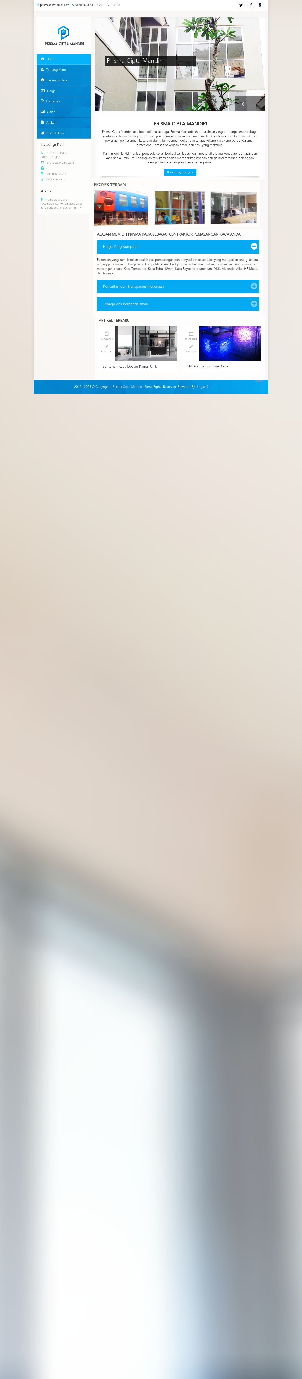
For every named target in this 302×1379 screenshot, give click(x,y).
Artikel (48, 123)
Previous (242, 103)
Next (257, 103)
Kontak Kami (53, 133)
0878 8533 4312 (84, 5)
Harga (48, 91)
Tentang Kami (53, 70)
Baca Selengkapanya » (180, 172)
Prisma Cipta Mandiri (127, 387)
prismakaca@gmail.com (53, 5)
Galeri (48, 112)
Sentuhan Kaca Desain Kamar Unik (129, 366)
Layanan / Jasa (54, 80)
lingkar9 (202, 387)
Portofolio (50, 101)
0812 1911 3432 (109, 5)
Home (48, 59)
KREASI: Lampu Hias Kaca (207, 366)
